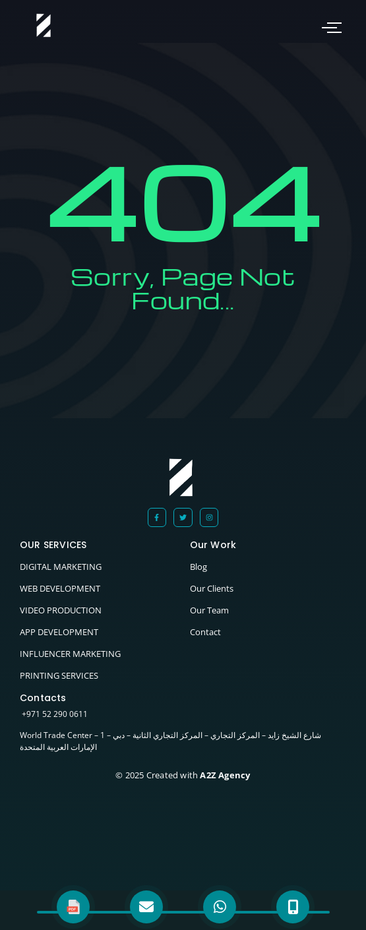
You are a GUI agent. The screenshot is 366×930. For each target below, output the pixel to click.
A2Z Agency (224, 775)
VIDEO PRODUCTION (61, 610)
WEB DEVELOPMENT (60, 588)
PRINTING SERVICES (59, 675)
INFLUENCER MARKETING (70, 654)
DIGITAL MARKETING (61, 567)
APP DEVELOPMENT (59, 632)
